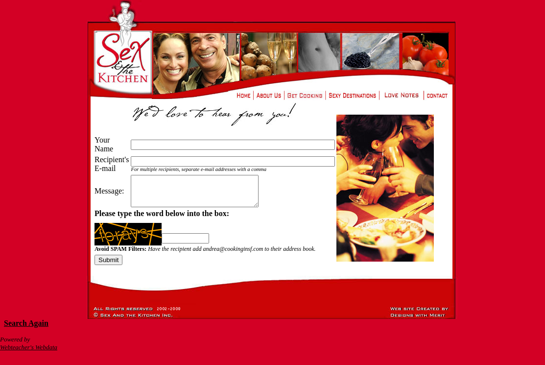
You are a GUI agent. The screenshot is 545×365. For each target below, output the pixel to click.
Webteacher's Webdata (28, 353)
